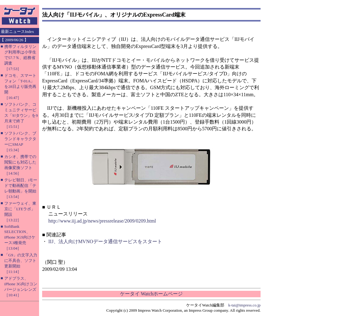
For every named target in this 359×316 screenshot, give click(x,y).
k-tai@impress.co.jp (244, 305)
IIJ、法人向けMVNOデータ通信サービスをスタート (105, 241)
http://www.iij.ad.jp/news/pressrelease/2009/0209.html (102, 220)
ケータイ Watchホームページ (151, 293)
